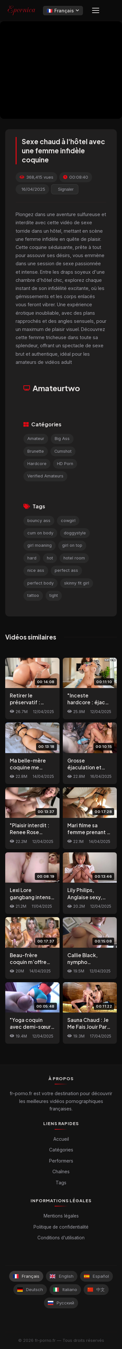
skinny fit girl (76, 583)
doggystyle (75, 532)
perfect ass (66, 570)
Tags (61, 1182)
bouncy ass (38, 520)
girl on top (72, 545)
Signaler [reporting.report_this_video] (66, 189)
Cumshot (63, 451)
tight (53, 595)
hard (31, 558)
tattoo (33, 595)
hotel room (74, 558)
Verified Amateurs (45, 476)
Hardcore (37, 463)
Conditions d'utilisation (61, 1237)
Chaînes (61, 1171)
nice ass (35, 570)
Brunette (35, 451)
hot (50, 558)
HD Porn (65, 463)
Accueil (61, 1139)
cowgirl (68, 520)
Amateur (35, 438)
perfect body (40, 583)
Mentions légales (61, 1215)
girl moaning (39, 545)
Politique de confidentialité (61, 1227)
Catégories (61, 1149)
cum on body (40, 532)
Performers (61, 1160)
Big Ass (62, 438)
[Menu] (96, 10)
